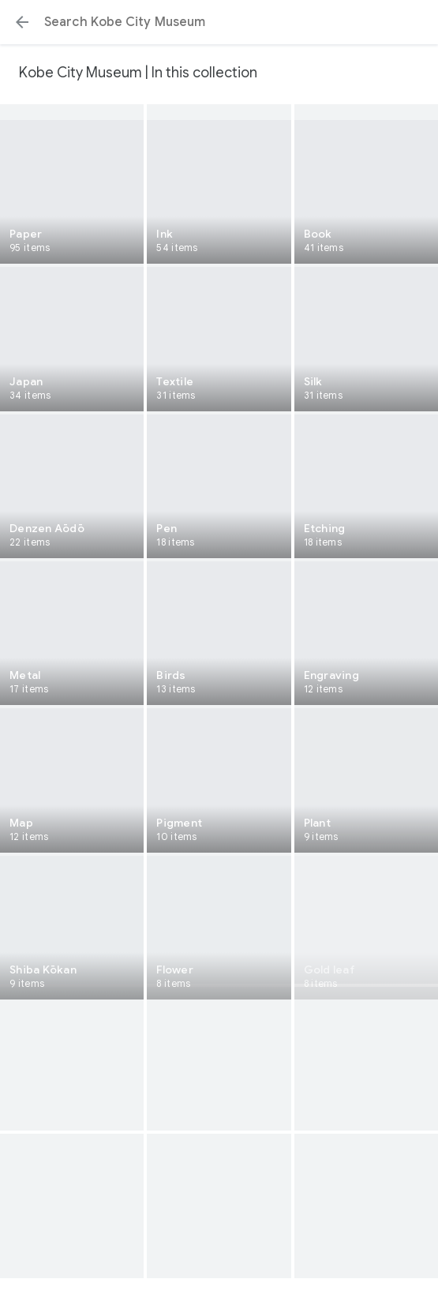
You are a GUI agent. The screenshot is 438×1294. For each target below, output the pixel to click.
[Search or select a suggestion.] (219, 22)
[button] (22, 22)
